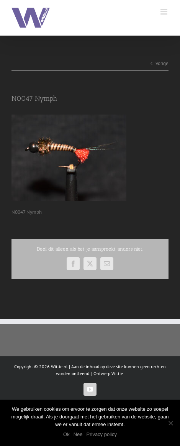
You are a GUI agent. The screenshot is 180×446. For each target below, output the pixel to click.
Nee (78, 434)
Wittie (117, 373)
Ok (66, 434)
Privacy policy (102, 434)
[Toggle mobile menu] (164, 12)
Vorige (162, 63)
